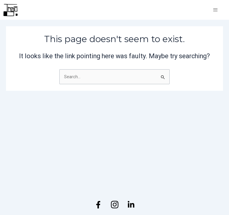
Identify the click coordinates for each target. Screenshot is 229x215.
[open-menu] (215, 10)
